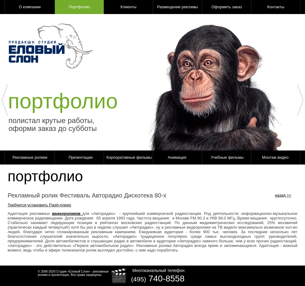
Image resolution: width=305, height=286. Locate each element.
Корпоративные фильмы (129, 157)
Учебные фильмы (227, 157)
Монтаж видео (275, 157)
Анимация (177, 157)
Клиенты (128, 7)
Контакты (275, 7)
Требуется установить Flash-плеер (39, 205)
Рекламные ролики (30, 157)
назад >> (283, 195)
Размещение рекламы (177, 7)
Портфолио (79, 7)
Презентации (81, 157)
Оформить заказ (226, 7)
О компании (30, 7)
